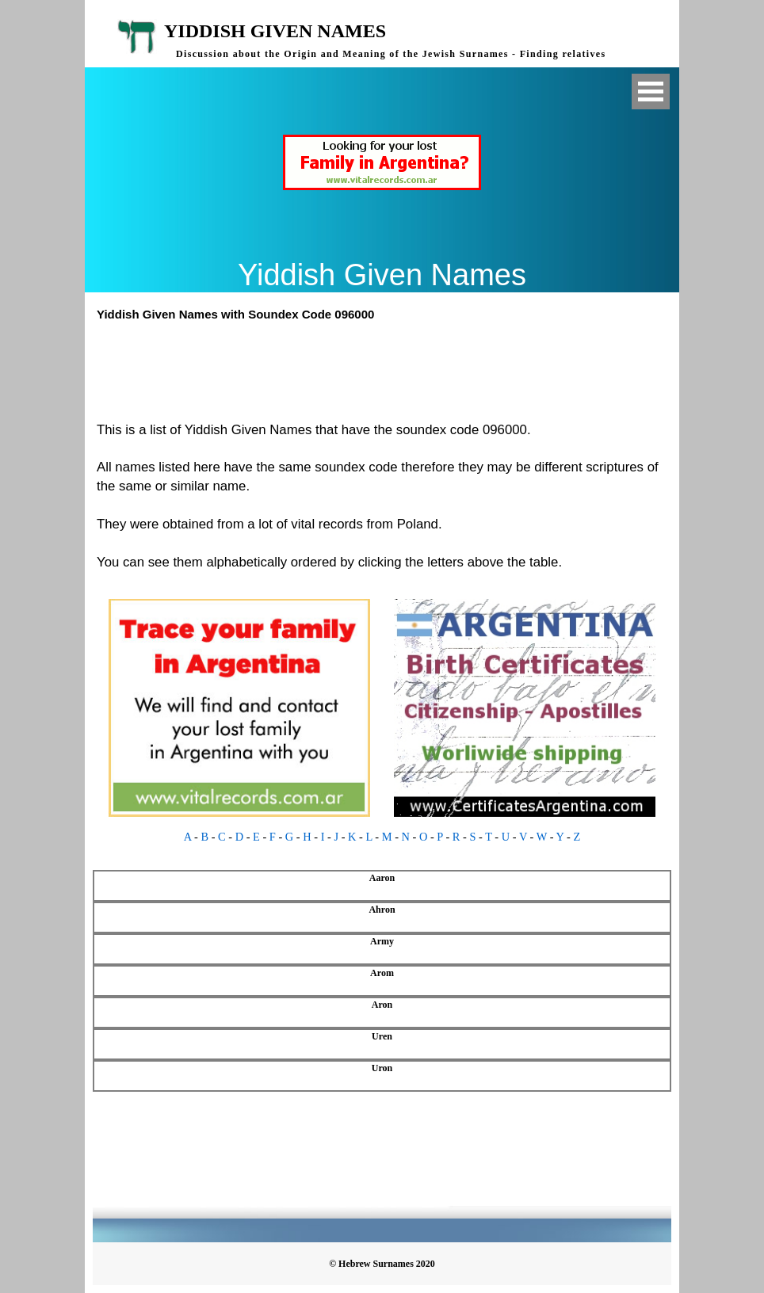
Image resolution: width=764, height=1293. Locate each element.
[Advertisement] (389, 369)
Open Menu (651, 91)
